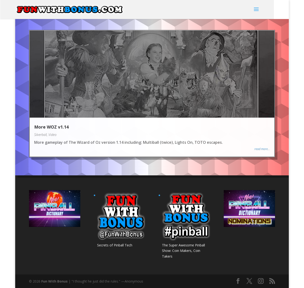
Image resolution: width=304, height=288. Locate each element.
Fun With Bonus (54, 281)
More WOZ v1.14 (51, 127)
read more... (262, 149)
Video (52, 134)
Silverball (40, 134)
